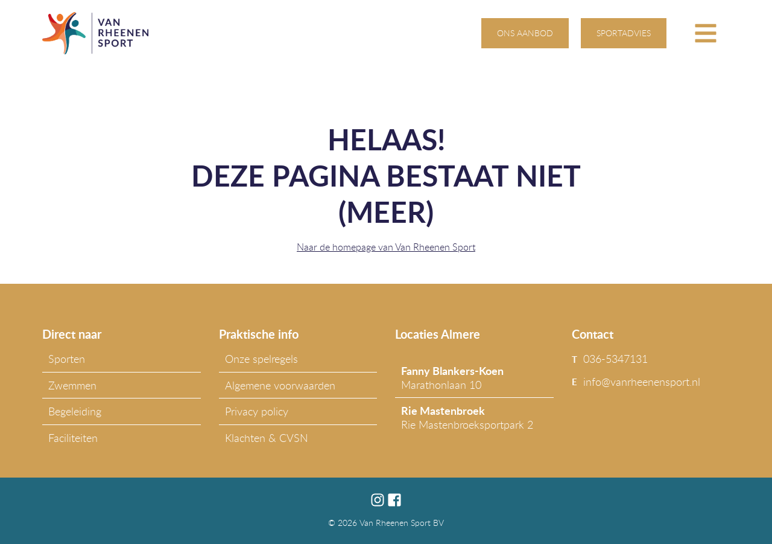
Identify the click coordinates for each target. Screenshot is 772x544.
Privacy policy (256, 411)
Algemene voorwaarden (280, 385)
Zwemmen (72, 385)
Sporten (66, 358)
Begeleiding (74, 411)
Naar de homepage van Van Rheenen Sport (386, 247)
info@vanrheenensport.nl (641, 381)
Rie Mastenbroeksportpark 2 (467, 417)
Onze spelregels (261, 358)
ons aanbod (525, 33)
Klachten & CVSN (266, 437)
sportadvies (623, 33)
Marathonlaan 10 (452, 377)
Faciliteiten (73, 437)
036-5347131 (615, 358)
